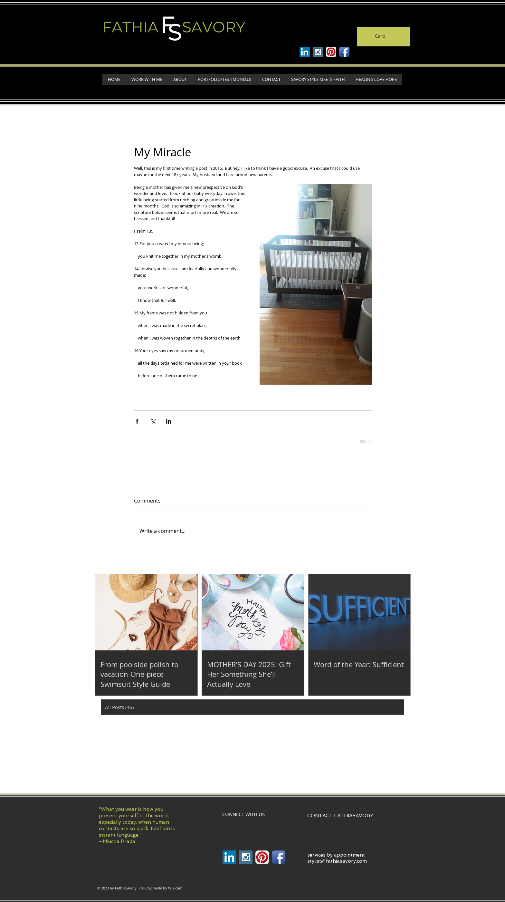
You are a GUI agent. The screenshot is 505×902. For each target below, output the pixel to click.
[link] (383, 36)
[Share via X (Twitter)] (153, 421)
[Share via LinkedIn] (169, 421)
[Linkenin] (305, 52)
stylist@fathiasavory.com (337, 861)
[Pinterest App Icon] (331, 52)
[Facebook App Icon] (344, 52)
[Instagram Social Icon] (318, 52)
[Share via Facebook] (137, 421)
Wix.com (175, 888)
